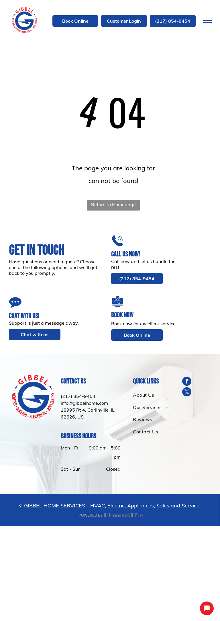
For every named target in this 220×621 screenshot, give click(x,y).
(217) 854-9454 (78, 396)
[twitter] (186, 392)
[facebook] (186, 382)
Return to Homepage (113, 204)
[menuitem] (152, 395)
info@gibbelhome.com (84, 403)
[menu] (207, 20)
